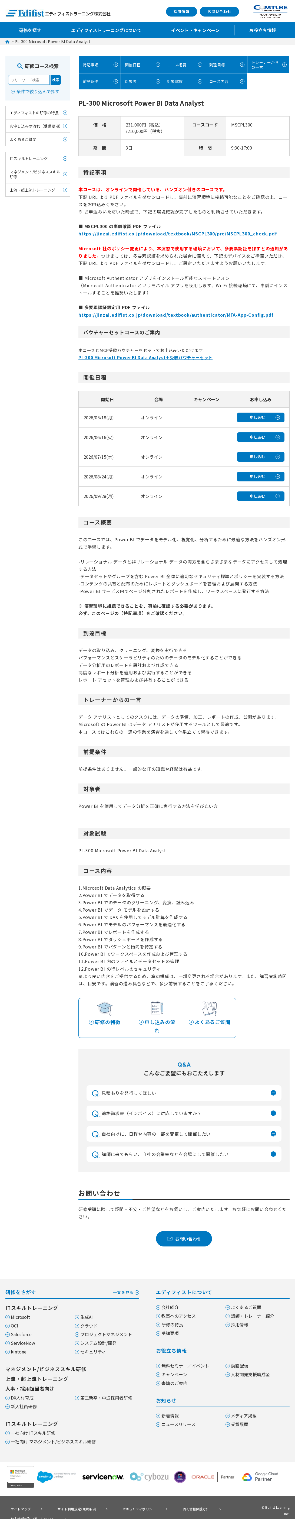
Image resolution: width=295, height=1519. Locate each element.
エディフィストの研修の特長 (34, 112)
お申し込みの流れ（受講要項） (36, 126)
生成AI (86, 1308)
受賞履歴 (239, 1415)
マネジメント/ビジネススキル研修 (35, 174)
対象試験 (174, 80)
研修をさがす (72, 1282)
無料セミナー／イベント (185, 1357)
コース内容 (218, 80)
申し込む (257, 416)
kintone (18, 1343)
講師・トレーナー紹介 (252, 1307)
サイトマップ (17, 1499)
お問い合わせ (219, 11)
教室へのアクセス (178, 1307)
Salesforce (21, 1325)
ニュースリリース (178, 1415)
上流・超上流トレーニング (32, 190)
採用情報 (182, 11)
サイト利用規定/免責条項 (64, 1499)
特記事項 (89, 64)
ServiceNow (23, 1334)
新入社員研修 (24, 1397)
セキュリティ (93, 1343)
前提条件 (89, 80)
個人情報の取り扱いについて (30, 1507)
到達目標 (216, 64)
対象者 (130, 80)
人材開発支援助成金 (250, 1365)
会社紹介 (170, 1298)
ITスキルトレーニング (29, 158)
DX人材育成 (22, 1389)
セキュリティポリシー (119, 1499)
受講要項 (170, 1324)
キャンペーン (174, 1365)
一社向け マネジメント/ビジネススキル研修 (53, 1433)
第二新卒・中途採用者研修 (106, 1389)
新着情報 (170, 1407)
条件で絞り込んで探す (37, 91)
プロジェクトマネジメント (106, 1325)
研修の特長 (172, 1316)
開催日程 (132, 64)
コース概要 (176, 64)
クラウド (89, 1317)
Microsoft (20, 1308)
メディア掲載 (244, 1407)
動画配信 (239, 1357)
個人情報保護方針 (168, 1499)
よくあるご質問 (23, 139)
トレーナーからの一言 (262, 64)
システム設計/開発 (98, 1334)
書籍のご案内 (174, 1374)
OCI (14, 1317)
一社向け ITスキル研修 (33, 1424)
